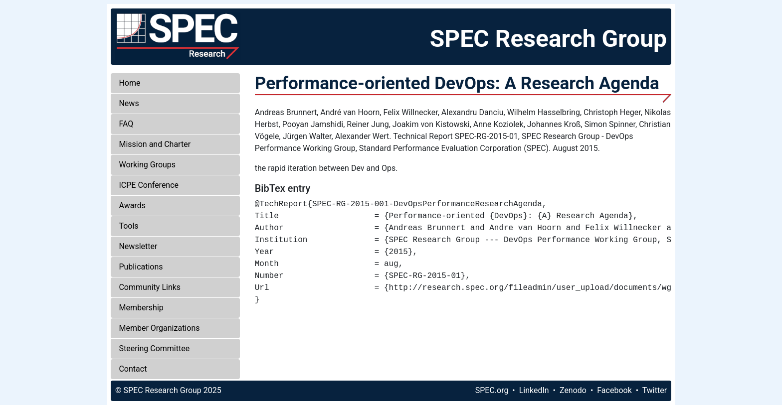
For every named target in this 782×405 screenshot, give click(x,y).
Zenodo (573, 390)
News (129, 103)
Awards (132, 205)
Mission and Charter (155, 144)
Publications (141, 266)
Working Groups (147, 164)
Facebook (614, 390)
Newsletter (138, 246)
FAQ (126, 124)
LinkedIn (534, 390)
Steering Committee (154, 348)
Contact (133, 369)
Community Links (150, 287)
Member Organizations (159, 328)
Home (129, 83)
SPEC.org (492, 390)
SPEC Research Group (548, 38)
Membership (141, 307)
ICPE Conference (149, 185)
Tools (128, 226)
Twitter (654, 390)
